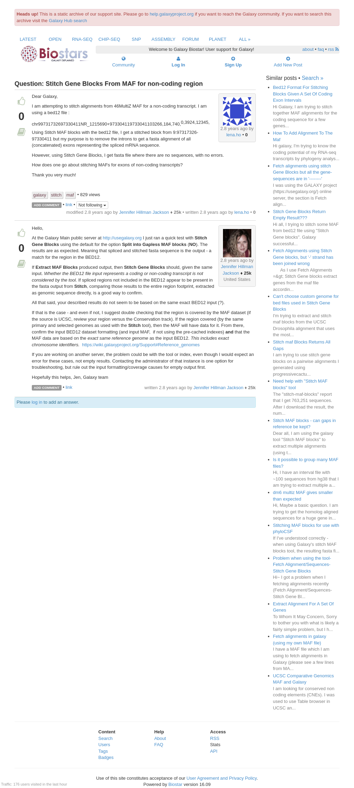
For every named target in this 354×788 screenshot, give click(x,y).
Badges (106, 757)
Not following (92, 205)
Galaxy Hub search (68, 20)
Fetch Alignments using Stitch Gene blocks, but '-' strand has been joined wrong (303, 257)
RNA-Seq (82, 39)
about (308, 49)
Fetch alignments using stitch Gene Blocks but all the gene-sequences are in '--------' (302, 172)
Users (104, 744)
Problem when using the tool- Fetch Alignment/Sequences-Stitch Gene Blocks (302, 565)
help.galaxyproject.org (172, 14)
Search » (312, 78)
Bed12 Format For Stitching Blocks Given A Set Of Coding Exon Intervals (303, 94)
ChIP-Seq (109, 39)
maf (70, 195)
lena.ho (233, 134)
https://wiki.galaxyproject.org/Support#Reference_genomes (140, 344)
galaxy (39, 195)
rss (333, 49)
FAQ (158, 744)
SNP (136, 39)
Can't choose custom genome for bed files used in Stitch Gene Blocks (306, 303)
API (213, 751)
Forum (190, 39)
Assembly (163, 39)
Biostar (175, 784)
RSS (215, 738)
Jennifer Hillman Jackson (144, 212)
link (69, 204)
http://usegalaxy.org (122, 237)
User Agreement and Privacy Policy (222, 778)
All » (245, 39)
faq (321, 49)
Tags (103, 751)
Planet (217, 39)
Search (106, 738)
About (160, 738)
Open (55, 39)
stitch (56, 195)
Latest (28, 39)
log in (36, 402)
